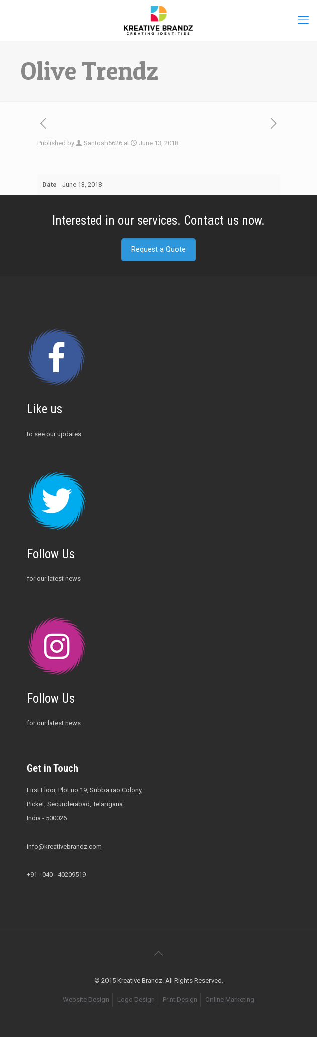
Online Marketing (229, 999)
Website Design (86, 999)
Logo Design (136, 999)
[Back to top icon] (158, 953)
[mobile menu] (303, 20)
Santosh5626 (103, 143)
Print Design (180, 999)
